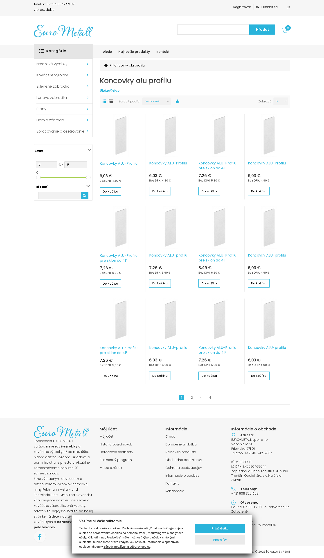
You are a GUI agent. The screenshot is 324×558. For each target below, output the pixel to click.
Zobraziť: (264, 101)
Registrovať (242, 7)
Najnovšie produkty (180, 452)
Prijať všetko (220, 528)
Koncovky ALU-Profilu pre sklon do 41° (217, 165)
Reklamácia (174, 491)
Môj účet (106, 436)
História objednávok (116, 444)
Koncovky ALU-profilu (168, 255)
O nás (170, 436)
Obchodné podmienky (183, 460)
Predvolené (152, 101)
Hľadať (262, 29)
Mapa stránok (111, 467)
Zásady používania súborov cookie (127, 546)
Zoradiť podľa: (129, 101)
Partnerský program (116, 460)
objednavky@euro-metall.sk (254, 525)
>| (209, 397)
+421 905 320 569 (245, 493)
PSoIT (286, 551)
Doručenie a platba (181, 444)
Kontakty (172, 483)
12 (277, 101)
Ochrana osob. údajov (183, 467)
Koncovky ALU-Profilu (118, 163)
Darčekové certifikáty (116, 452)
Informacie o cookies (182, 475)
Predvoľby (220, 539)
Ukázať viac (109, 90)
